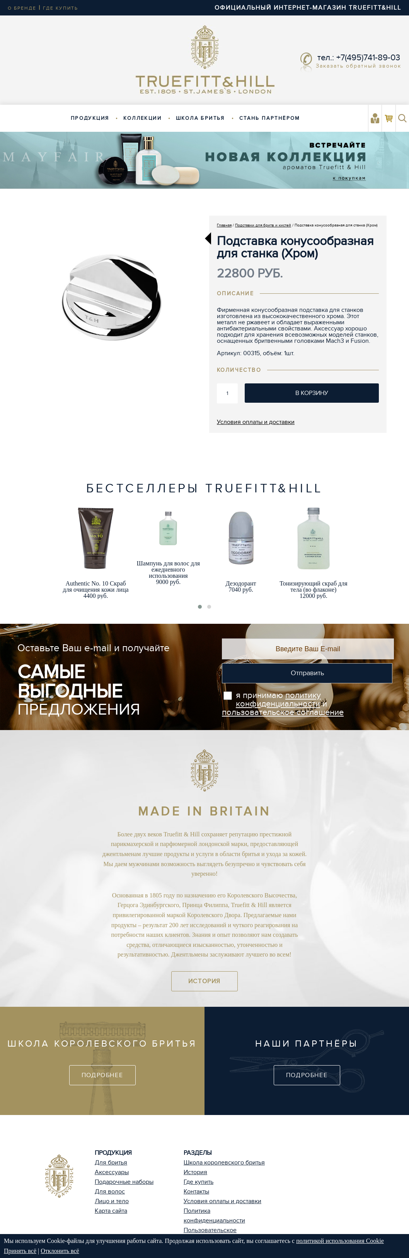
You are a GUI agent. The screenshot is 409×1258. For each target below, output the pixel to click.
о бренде (22, 8)
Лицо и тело (112, 1201)
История (204, 981)
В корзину (311, 393)
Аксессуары (112, 1172)
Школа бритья (200, 118)
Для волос (110, 1191)
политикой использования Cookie (340, 1241)
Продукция (90, 118)
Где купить (198, 1182)
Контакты (196, 1191)
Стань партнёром (269, 118)
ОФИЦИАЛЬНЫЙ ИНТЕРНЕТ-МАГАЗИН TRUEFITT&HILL (308, 8)
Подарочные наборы (124, 1182)
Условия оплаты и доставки (256, 422)
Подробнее (102, 1075)
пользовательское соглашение (283, 712)
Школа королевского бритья (224, 1162)
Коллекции (142, 118)
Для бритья (111, 1162)
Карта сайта (111, 1211)
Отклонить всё (60, 1251)
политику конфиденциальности (278, 699)
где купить (60, 8)
